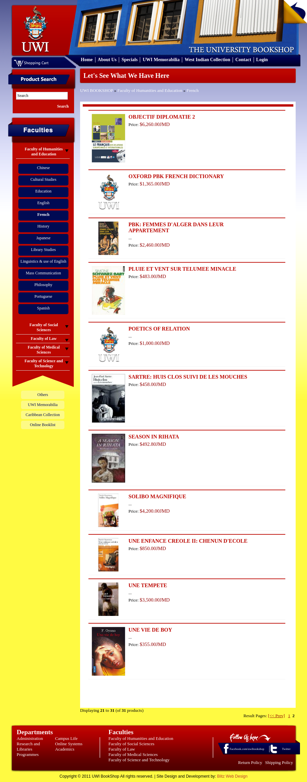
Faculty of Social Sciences (131, 743)
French (193, 90)
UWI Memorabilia (161, 59)
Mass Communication (43, 273)
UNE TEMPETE (147, 585)
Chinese (43, 167)
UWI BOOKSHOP (96, 90)
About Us (107, 59)
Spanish (43, 308)
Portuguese (43, 296)
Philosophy (43, 284)
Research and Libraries (28, 746)
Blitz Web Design (232, 776)
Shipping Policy (279, 762)
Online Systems (68, 743)
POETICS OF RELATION (159, 329)
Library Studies (43, 249)
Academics (64, 749)
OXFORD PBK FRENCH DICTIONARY (176, 176)
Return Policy (250, 762)
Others (42, 394)
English (43, 203)
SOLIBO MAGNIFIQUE (157, 496)
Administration (30, 738)
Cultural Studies (43, 179)
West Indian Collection (207, 59)
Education (43, 191)
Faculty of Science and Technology (139, 759)
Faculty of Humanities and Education (149, 90)
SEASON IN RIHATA (153, 436)
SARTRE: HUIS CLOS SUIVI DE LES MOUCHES (187, 377)
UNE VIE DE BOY (150, 630)
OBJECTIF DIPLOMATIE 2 (161, 117)
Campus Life (66, 738)
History (43, 226)
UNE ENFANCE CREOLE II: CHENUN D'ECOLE (188, 541)
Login (262, 59)
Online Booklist (42, 424)
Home (87, 59)
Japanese (43, 238)
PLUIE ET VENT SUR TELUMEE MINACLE (182, 269)
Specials (129, 59)
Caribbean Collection (43, 414)
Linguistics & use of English (43, 261)
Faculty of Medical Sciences (133, 754)
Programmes (28, 754)
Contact (243, 59)
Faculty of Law (121, 749)
